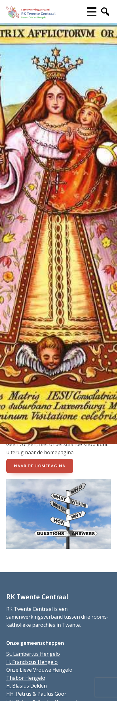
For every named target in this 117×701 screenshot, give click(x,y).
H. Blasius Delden (26, 685)
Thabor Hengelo (25, 677)
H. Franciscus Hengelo (32, 662)
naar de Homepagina (40, 466)
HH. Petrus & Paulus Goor (36, 693)
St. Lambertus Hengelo (33, 653)
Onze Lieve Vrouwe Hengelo (39, 669)
